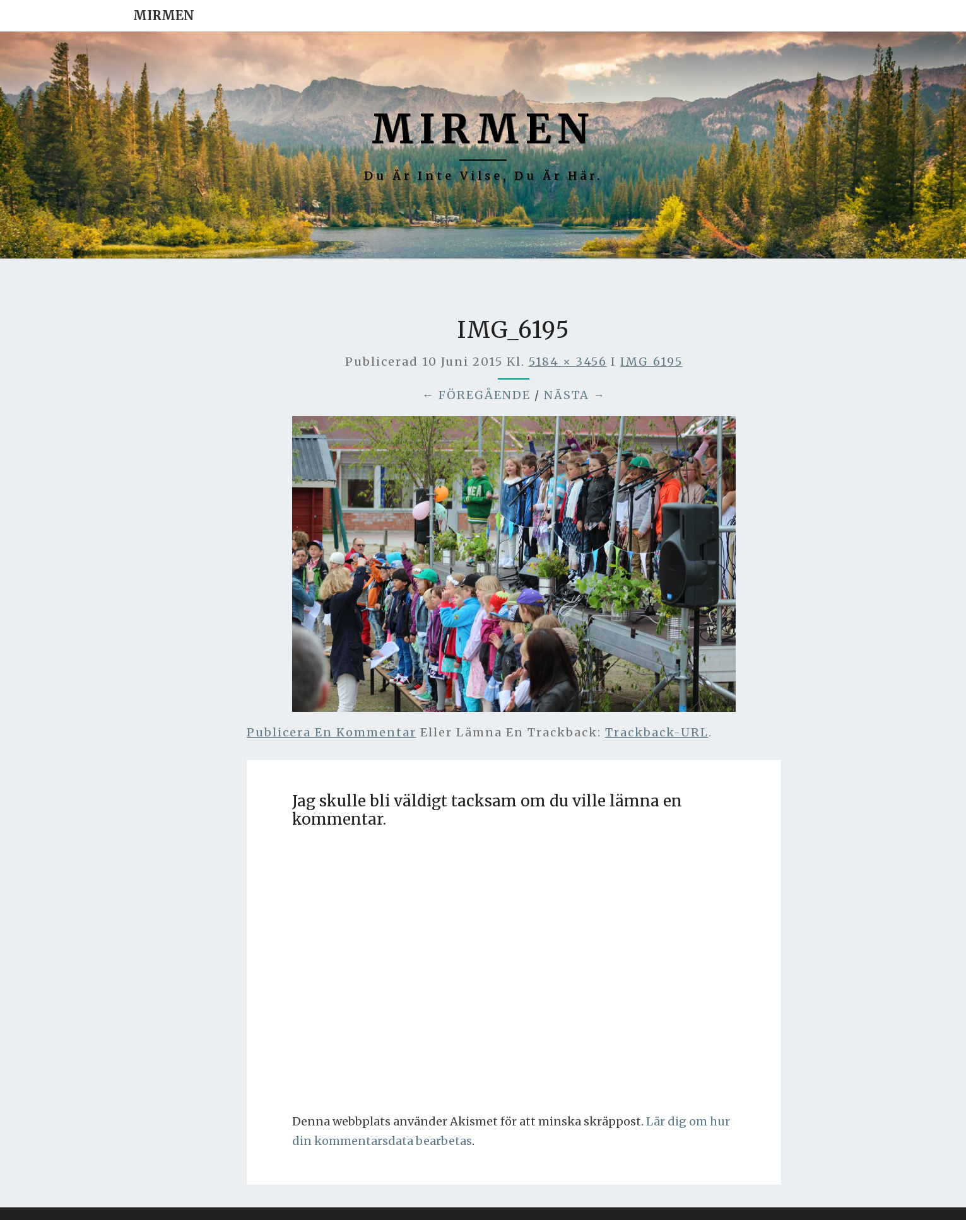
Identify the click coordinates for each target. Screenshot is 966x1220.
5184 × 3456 (568, 361)
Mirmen (163, 15)
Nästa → (575, 395)
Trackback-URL (657, 732)
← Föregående (476, 395)
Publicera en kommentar (331, 732)
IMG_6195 (651, 361)
